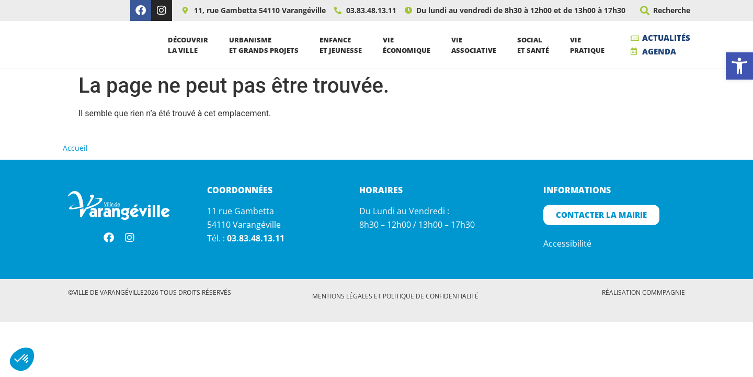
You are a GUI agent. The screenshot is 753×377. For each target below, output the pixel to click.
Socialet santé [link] (535, 46)
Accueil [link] (75, 151)
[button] (644, 10)
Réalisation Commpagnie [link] (643, 295)
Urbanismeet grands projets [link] (266, 46)
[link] (739, 66)
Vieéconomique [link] (409, 46)
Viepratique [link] (590, 46)
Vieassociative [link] (476, 46)
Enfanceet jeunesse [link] (343, 46)
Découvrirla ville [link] (190, 46)
